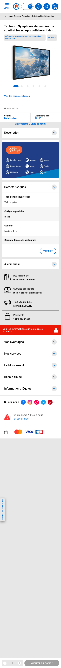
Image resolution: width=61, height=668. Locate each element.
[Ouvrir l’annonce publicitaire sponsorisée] (30, 160)
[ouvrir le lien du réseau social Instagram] (29, 402)
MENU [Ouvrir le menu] (7, 6)
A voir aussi (30, 264)
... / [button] (4, 16)
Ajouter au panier (42, 663)
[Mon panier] (55, 6)
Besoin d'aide (30, 377)
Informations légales (30, 388)
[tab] (16, 86)
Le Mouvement (30, 365)
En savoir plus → (23, 418)
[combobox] (27, 6)
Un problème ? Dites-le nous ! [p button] (30, 124)
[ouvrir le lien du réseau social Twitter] (43, 402)
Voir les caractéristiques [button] (17, 96)
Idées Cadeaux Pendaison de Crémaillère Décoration (23, 37)
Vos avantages (30, 342)
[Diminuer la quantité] (5, 663)
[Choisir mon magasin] (38, 6)
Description (30, 132)
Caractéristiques (30, 187)
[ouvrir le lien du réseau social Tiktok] (36, 402)
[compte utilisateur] (46, 6)
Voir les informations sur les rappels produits (23, 330)
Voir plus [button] (48, 250)
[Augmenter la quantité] (19, 663)
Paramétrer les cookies (2, 509)
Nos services (30, 353)
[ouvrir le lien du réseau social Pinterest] (50, 402)
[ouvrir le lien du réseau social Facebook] (23, 402)
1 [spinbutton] (12, 663)
